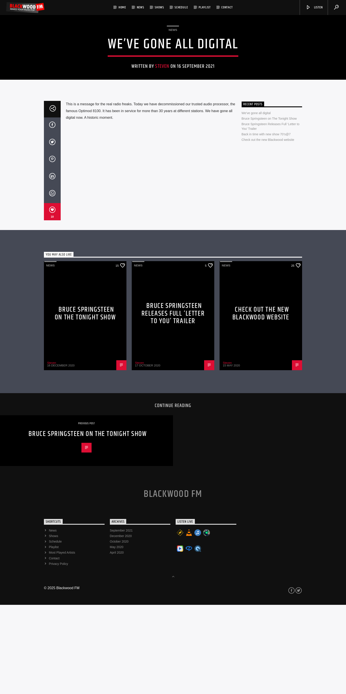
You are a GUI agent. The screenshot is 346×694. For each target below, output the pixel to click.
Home (122, 7)
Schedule (181, 7)
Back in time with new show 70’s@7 (266, 223)
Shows (159, 7)
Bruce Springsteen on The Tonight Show (269, 207)
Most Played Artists (62, 641)
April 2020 (117, 641)
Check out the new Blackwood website (268, 229)
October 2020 (119, 630)
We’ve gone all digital (256, 202)
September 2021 (121, 619)
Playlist (205, 7)
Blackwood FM (173, 583)
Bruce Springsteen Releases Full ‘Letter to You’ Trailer (173, 403)
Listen (314, 7)
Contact (227, 7)
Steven (162, 111)
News (140, 7)
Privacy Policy (58, 653)
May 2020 (116, 636)
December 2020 (121, 625)
